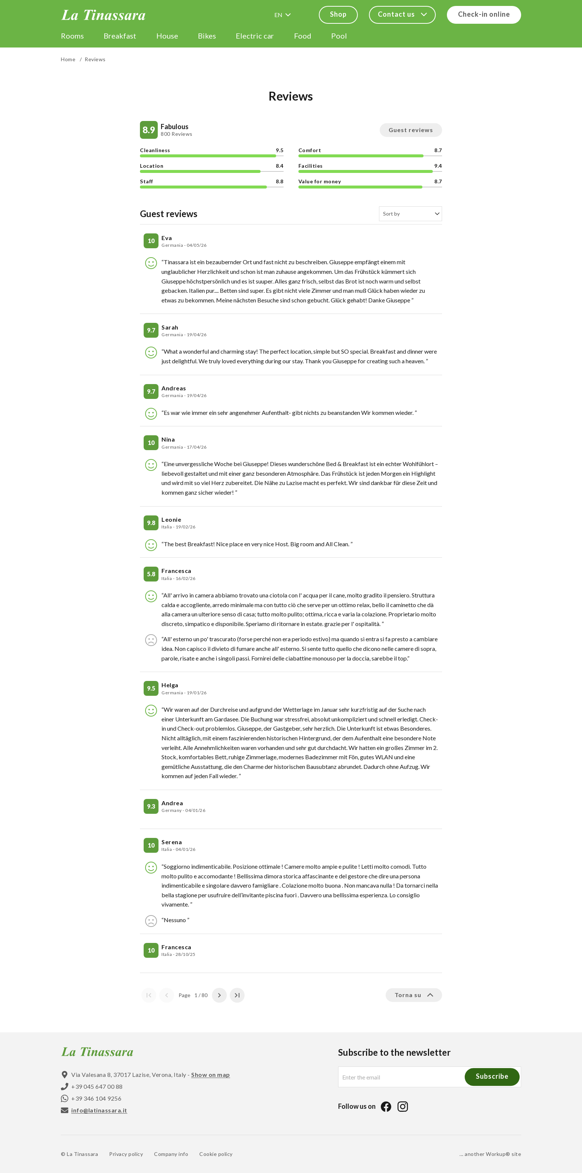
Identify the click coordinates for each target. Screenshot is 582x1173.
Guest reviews (411, 129)
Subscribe (492, 1076)
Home (68, 59)
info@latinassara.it (99, 1110)
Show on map (210, 1074)
